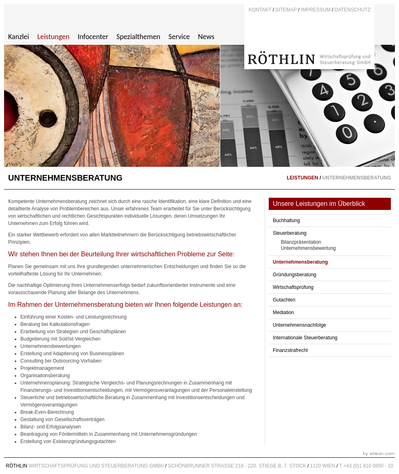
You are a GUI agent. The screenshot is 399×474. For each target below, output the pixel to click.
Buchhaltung (286, 220)
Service (179, 36)
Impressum (316, 10)
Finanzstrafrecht (290, 350)
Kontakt (260, 10)
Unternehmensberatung (300, 262)
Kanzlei (18, 36)
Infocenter (93, 36)
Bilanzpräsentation (301, 242)
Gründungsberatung (294, 274)
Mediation (283, 312)
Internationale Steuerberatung (305, 338)
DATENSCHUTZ (352, 10)
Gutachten (284, 300)
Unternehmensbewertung (308, 248)
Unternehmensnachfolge (299, 325)
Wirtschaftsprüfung (293, 287)
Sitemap (285, 10)
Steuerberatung (290, 233)
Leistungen (53, 36)
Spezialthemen (138, 36)
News (206, 36)
